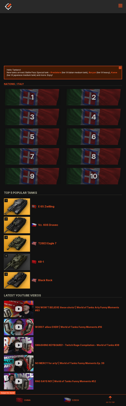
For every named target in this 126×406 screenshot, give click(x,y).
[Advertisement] (63, 39)
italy (20, 84)
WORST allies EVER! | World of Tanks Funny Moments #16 (68, 327)
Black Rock (42, 280)
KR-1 (38, 261)
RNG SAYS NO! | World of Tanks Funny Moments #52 (65, 381)
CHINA (23, 400)
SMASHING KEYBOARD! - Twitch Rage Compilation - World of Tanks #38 (77, 345)
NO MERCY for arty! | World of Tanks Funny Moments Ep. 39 (69, 363)
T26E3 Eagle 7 (44, 243)
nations (9, 84)
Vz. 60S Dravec (45, 225)
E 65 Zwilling (43, 206)
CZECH (71, 400)
